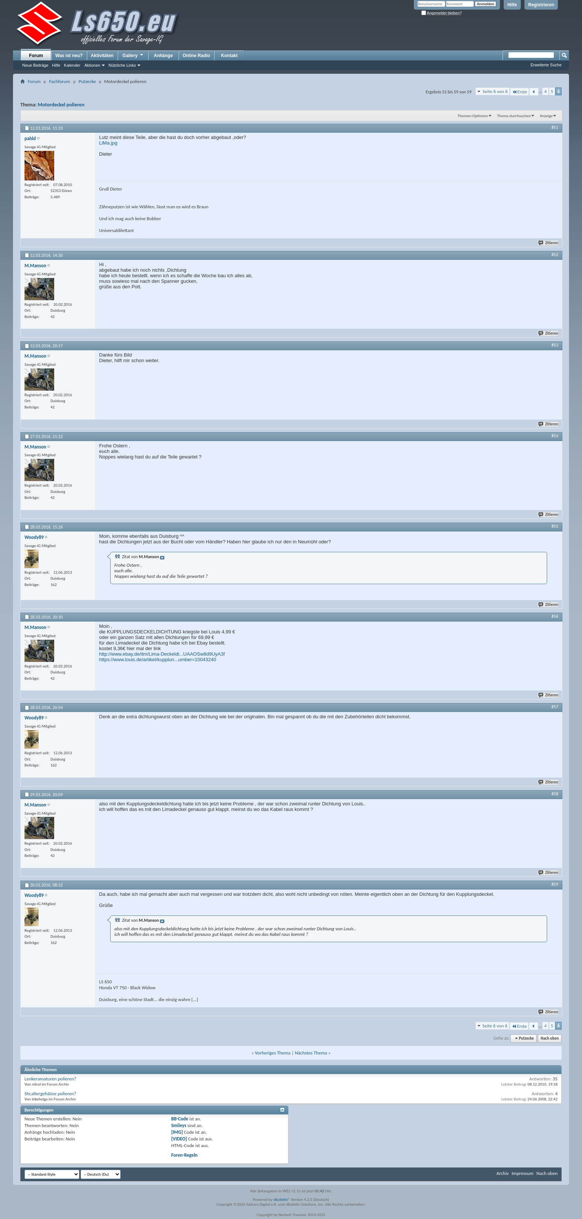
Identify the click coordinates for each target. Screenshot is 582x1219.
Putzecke (87, 81)
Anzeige (546, 115)
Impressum (522, 1173)
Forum (36, 55)
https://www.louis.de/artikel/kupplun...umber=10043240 (157, 659)
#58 (555, 793)
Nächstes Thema (311, 1053)
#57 (555, 706)
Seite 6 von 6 (495, 91)
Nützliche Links (122, 65)
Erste (519, 92)
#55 (555, 526)
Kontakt (229, 55)
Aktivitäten (102, 55)
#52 (555, 254)
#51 (555, 127)
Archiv (502, 1173)
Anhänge (163, 55)
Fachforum (59, 81)
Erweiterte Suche (546, 65)
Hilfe (512, 4)
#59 (555, 884)
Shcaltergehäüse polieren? (50, 1093)
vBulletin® (281, 1199)
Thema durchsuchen (514, 115)
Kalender (72, 65)
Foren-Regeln (184, 1155)
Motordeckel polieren (61, 105)
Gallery (133, 55)
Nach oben (549, 1038)
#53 (555, 345)
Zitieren (548, 243)
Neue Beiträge (35, 65)
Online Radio (196, 55)
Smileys (178, 1125)
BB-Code (179, 1119)
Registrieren (541, 4)
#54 (555, 435)
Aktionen (92, 65)
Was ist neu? (69, 55)
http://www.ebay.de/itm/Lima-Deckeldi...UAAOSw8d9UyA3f (162, 654)
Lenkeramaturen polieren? (50, 1078)
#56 (555, 616)
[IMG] (177, 1132)
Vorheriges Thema (273, 1053)
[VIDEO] (179, 1139)
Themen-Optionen (473, 115)
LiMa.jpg (108, 143)
